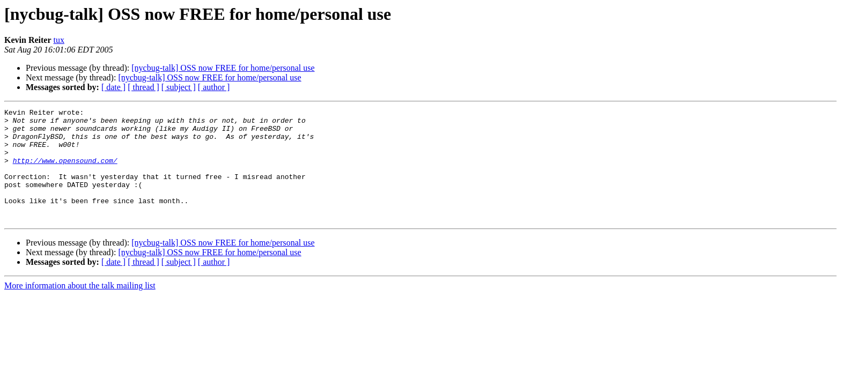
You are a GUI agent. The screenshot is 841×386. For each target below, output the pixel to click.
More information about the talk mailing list (80, 308)
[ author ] (214, 87)
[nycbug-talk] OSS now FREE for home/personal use (222, 67)
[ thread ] (143, 87)
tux (59, 39)
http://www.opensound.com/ (65, 171)
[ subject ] (178, 87)
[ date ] (113, 87)
